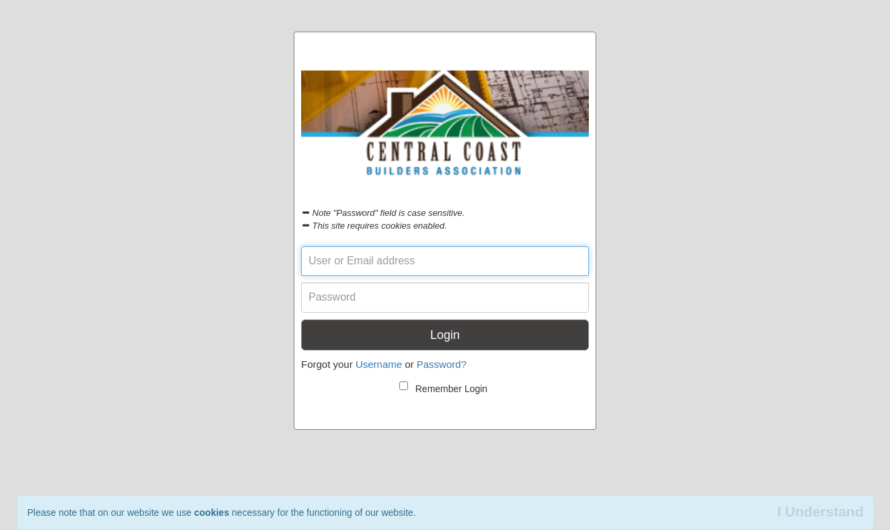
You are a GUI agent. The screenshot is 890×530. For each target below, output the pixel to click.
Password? (442, 364)
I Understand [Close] (820, 511)
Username (379, 364)
